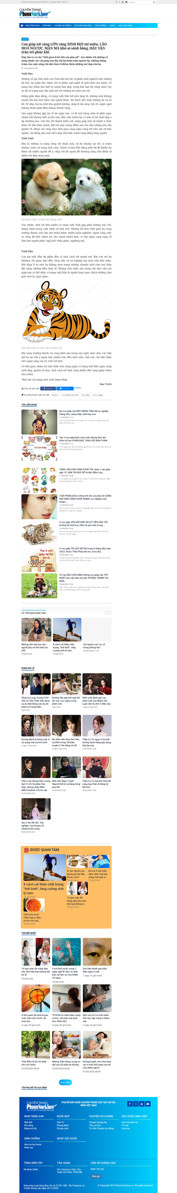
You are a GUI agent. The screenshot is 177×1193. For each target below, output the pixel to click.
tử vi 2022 (86, 395)
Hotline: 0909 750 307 (58, 2)
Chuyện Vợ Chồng (63, 25)
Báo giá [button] (96, 1176)
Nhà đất (28, 1122)
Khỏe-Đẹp (47, 25)
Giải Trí (25, 39)
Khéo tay (28, 1147)
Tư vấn (125, 1125)
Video (113, 25)
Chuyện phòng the (98, 1122)
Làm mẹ (126, 1128)
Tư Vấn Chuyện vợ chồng (101, 1128)
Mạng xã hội (30, 1128)
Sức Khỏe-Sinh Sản (83, 25)
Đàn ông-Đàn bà (130, 1122)
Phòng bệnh (63, 1125)
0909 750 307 (97, 1169)
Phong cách (62, 1128)
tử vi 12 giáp (98, 395)
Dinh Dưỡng (101, 25)
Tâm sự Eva (95, 1125)
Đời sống (28, 1125)
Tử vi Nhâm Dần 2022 (70, 395)
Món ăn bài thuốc (32, 1144)
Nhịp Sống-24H (32, 25)
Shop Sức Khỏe (125, 25)
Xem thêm (65, 1082)
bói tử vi (55, 395)
